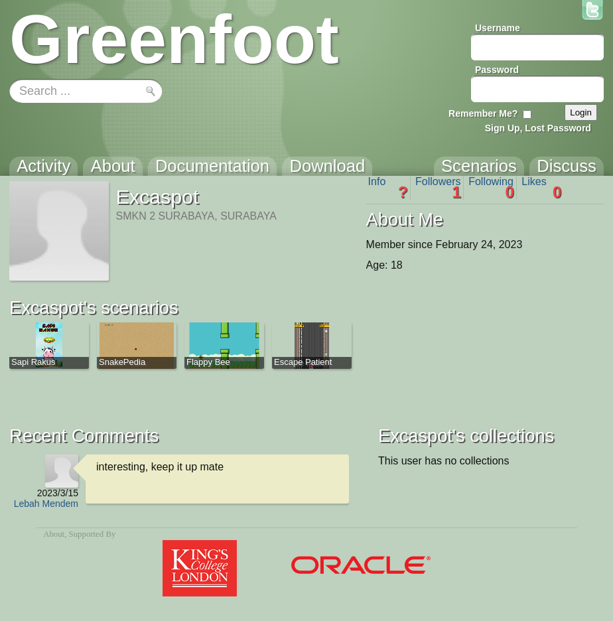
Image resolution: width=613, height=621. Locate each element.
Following (491, 188)
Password (497, 69)
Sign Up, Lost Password (538, 128)
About (53, 534)
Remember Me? (482, 113)
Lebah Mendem (46, 503)
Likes (541, 188)
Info (388, 188)
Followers (438, 188)
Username (497, 28)
